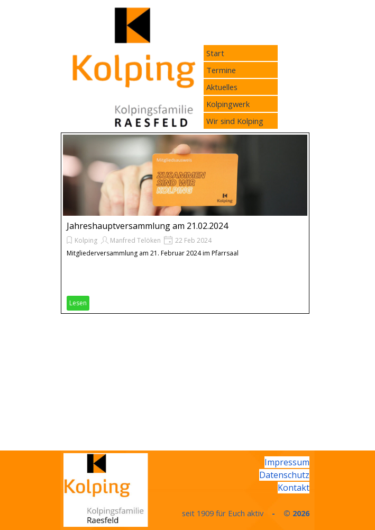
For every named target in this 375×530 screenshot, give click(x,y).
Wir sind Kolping (234, 121)
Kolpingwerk (228, 104)
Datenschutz (284, 475)
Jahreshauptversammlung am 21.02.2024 (147, 226)
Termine (221, 70)
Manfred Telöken (135, 240)
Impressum (286, 462)
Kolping (86, 240)
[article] (185, 223)
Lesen (78, 302)
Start (215, 53)
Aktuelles (221, 87)
